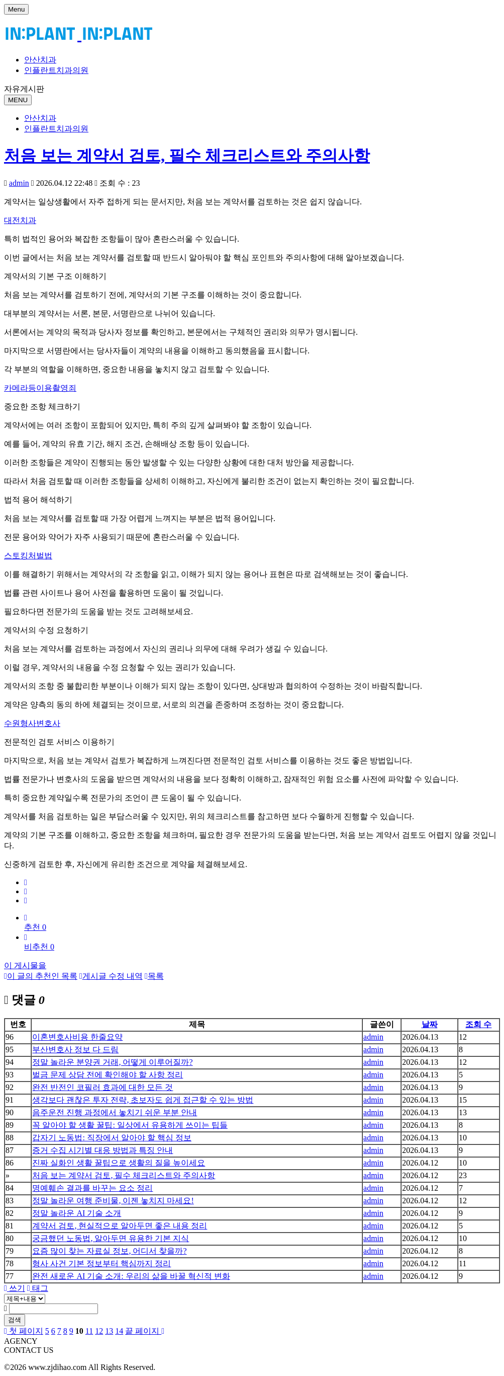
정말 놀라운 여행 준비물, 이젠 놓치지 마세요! (112, 1200)
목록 (154, 976)
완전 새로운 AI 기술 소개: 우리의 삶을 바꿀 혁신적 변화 (131, 1276)
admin (19, 183)
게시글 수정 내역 (111, 976)
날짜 (430, 1024)
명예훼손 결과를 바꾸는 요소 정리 (92, 1188)
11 (89, 1331)
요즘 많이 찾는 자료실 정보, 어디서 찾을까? (109, 1251)
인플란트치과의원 (56, 70)
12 (99, 1331)
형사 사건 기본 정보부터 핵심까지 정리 (101, 1263)
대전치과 (20, 220)
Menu (16, 9)
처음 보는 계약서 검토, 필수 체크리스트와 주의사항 (187, 156)
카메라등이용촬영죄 (40, 388)
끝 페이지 (144, 1331)
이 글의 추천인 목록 (40, 976)
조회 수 (478, 1024)
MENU (18, 100)
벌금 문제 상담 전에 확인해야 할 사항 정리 (107, 1074)
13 (109, 1331)
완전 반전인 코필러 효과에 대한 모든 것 (102, 1087)
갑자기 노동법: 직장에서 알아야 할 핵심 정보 (111, 1137)
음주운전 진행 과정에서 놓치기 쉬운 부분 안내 (114, 1112)
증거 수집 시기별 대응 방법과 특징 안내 (102, 1150)
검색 (14, 1320)
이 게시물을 (25, 965)
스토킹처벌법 (28, 555)
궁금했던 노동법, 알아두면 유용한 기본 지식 (110, 1238)
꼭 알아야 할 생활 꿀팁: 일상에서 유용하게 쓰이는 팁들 (129, 1125)
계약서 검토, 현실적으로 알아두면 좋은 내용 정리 (119, 1225)
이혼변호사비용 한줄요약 (77, 1037)
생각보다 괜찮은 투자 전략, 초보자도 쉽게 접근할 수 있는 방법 (142, 1100)
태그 (37, 1288)
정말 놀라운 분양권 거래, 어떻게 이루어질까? (112, 1062)
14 (119, 1331)
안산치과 (40, 59)
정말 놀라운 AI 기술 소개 (76, 1213)
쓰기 (14, 1288)
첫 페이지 (23, 1331)
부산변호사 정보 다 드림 (75, 1049)
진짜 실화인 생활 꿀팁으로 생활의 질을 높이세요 (118, 1162)
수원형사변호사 (32, 723)
